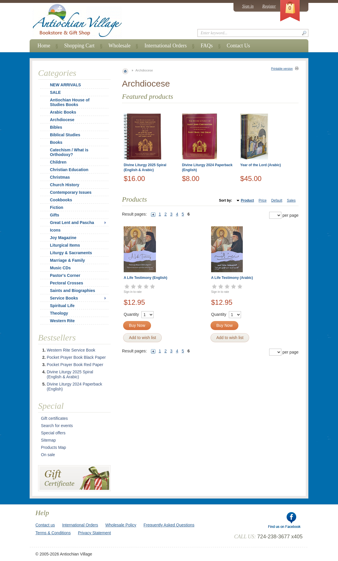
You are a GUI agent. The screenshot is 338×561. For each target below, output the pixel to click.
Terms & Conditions (53, 532)
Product (247, 200)
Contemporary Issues (70, 192)
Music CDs (60, 268)
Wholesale (120, 46)
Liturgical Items (65, 245)
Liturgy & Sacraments (71, 252)
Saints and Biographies (72, 290)
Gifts (54, 215)
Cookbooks (61, 200)
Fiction (56, 207)
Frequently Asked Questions (168, 525)
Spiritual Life (62, 305)
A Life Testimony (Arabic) (232, 278)
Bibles (56, 127)
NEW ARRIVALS (65, 85)
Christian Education (69, 169)
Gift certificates (54, 418)
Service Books (64, 298)
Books (56, 142)
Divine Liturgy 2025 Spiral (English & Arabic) (70, 374)
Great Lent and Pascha (72, 222)
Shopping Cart (79, 46)
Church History (64, 184)
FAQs (207, 46)
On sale (48, 454)
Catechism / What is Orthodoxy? (69, 152)
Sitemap (48, 440)
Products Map (53, 447)
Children (58, 162)
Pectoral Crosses (66, 283)
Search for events (57, 425)
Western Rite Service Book (71, 350)
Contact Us (238, 46)
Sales (291, 200)
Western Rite (62, 320)
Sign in (248, 6)
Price (263, 200)
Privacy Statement (94, 532)
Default (276, 200)
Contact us (45, 525)
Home (43, 46)
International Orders (165, 46)
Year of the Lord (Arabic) (260, 165)
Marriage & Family (67, 260)
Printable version (282, 68)
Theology (59, 313)
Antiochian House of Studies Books (69, 102)
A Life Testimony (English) (145, 278)
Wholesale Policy (120, 525)
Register (269, 6)
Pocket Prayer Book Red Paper (75, 364)
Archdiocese (62, 119)
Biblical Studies (65, 134)
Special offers (53, 433)
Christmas (56, 177)
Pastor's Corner (65, 275)
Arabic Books (63, 112)
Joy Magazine (63, 237)
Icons (55, 230)
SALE (55, 92)
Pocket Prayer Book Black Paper (76, 357)
